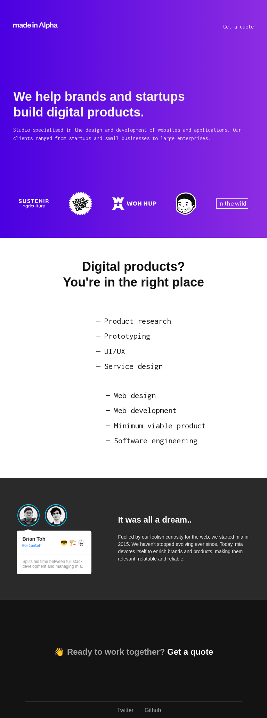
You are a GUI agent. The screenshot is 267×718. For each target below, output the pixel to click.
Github (153, 710)
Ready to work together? (140, 651)
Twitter (125, 710)
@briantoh (31, 545)
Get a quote (238, 27)
